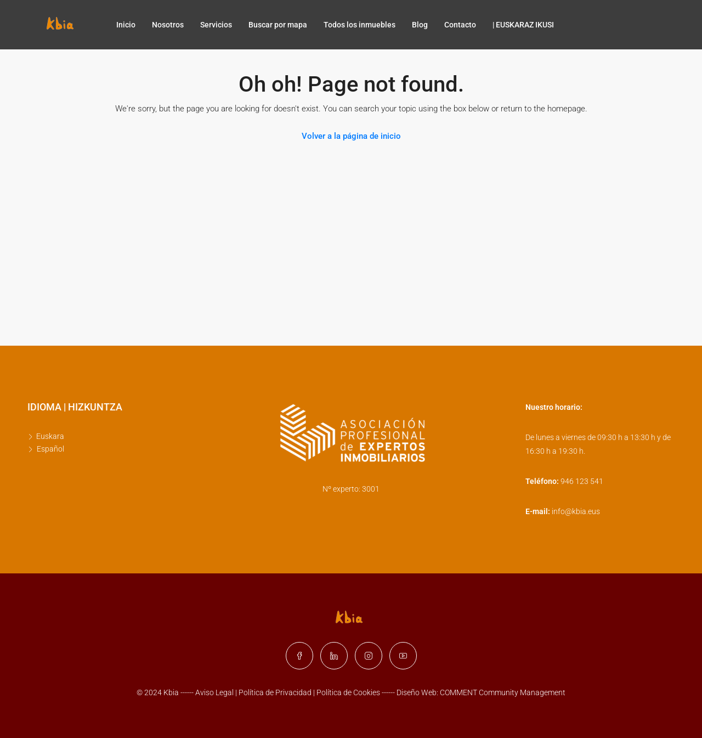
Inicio (125, 24)
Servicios (216, 24)
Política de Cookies (348, 692)
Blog (420, 24)
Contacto (460, 24)
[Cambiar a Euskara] (49, 436)
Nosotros (168, 24)
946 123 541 (582, 481)
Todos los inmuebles (359, 24)
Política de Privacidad (276, 692)
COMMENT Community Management (502, 692)
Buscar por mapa (277, 24)
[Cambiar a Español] (49, 449)
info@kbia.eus (576, 511)
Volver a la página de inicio (351, 136)
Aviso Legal (214, 692)
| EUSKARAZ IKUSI (523, 24)
